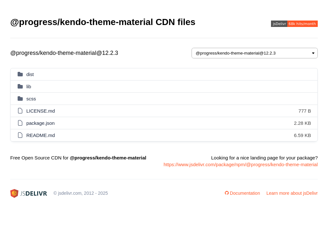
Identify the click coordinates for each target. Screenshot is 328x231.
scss (31, 98)
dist (30, 74)
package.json (40, 123)
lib (28, 86)
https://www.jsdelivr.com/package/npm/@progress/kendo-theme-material (241, 164)
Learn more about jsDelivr (292, 193)
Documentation (242, 193)
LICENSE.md (40, 111)
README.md (40, 135)
